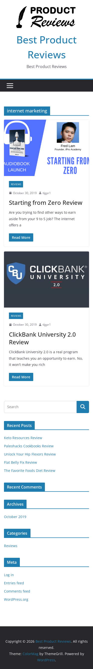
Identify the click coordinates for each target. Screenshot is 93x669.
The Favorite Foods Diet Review (29, 470)
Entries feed (14, 583)
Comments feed (17, 591)
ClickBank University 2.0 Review (42, 338)
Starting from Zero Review (45, 202)
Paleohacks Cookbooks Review (29, 446)
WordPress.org (16, 599)
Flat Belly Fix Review (20, 462)
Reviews (16, 184)
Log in (9, 574)
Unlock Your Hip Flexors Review (30, 454)
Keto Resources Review (23, 437)
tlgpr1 (47, 193)
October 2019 (15, 516)
